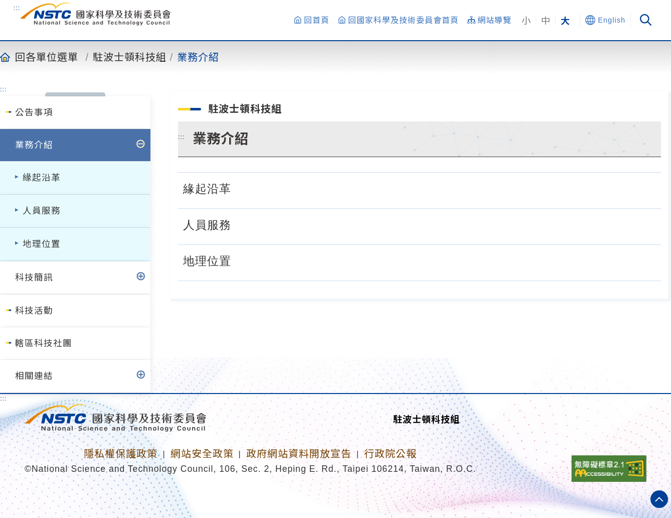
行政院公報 (390, 453)
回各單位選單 (46, 57)
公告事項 (34, 112)
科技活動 (34, 311)
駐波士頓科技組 (129, 57)
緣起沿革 (42, 178)
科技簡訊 (34, 278)
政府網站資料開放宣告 (299, 453)
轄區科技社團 (43, 343)
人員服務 (42, 211)
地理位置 (42, 244)
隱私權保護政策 (120, 453)
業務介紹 (198, 57)
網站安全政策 (202, 453)
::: (17, 7)
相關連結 (34, 376)
